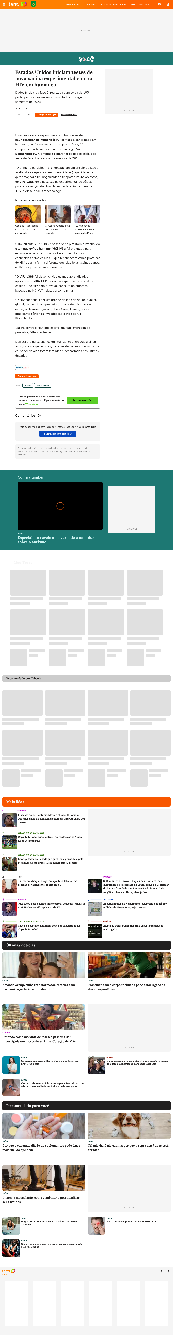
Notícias (107, 921)
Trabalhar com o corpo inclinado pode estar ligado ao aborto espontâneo (126, 987)
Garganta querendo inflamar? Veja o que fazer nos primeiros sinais (50, 1062)
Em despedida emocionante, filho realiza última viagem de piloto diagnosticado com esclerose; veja (137, 1062)
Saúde (28, 385)
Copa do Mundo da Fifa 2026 (31, 833)
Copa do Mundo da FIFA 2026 (33, 4)
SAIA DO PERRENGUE (140, 4)
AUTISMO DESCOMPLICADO (113, 4)
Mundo (109, 1057)
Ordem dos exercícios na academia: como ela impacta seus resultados (52, 1245)
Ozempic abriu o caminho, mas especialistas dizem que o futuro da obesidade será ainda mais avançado (52, 1085)
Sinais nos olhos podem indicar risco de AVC (131, 1221)
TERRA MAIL (90, 4)
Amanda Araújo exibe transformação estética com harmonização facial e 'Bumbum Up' (38, 987)
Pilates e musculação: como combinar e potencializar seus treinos (41, 1200)
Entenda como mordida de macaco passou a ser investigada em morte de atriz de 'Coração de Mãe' (39, 1039)
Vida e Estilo (43, 385)
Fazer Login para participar (57, 433)
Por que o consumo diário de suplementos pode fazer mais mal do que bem (41, 1147)
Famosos (21, 811)
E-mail (159, 4)
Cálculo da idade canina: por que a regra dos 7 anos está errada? (128, 1147)
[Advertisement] (111, 1087)
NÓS (20, 877)
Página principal (18, 4)
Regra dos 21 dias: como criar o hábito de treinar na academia (50, 1223)
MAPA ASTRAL (73, 4)
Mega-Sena (108, 899)
